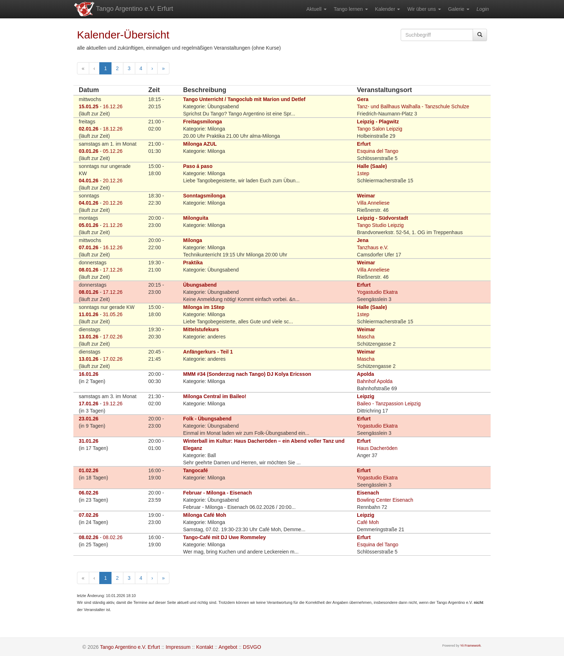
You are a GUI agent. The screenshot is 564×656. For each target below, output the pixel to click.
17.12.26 (113, 270)
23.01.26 (89, 419)
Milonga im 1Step (203, 307)
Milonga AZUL (200, 144)
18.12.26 (113, 129)
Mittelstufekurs (201, 329)
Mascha (365, 337)
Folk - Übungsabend (207, 419)
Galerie (458, 9)
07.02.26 (89, 515)
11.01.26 (89, 314)
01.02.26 (89, 470)
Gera (362, 99)
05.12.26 (113, 151)
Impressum (177, 647)
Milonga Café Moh (204, 515)
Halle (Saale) (372, 166)
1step (363, 173)
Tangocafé (195, 470)
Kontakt (204, 647)
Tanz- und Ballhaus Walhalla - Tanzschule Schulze (413, 106)
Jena (362, 240)
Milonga (192, 240)
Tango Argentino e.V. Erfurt (123, 9)
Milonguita (195, 218)
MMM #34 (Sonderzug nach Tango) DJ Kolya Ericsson (247, 374)
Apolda (365, 374)
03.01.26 (89, 151)
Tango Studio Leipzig (380, 225)
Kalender (387, 9)
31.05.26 (113, 314)
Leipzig (365, 396)
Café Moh (368, 522)
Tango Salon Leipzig (379, 129)
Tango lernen (351, 9)
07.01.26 (89, 247)
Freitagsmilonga (202, 121)
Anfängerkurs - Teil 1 (208, 352)
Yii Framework (470, 645)
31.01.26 (89, 441)
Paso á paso (198, 166)
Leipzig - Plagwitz (378, 121)
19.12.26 (113, 403)
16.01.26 (89, 374)
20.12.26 (113, 180)
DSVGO (252, 647)
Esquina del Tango (377, 151)
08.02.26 (89, 537)
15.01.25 (89, 106)
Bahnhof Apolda (374, 381)
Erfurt (363, 144)
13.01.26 (89, 337)
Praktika (193, 262)
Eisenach (368, 493)
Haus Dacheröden (377, 448)
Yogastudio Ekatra (377, 292)
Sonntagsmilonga (204, 196)
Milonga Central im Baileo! (214, 396)
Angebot (227, 647)
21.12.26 (113, 225)
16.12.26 (113, 106)
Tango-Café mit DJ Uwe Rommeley (224, 537)
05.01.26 (89, 225)
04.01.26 (89, 180)
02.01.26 (89, 129)
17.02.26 (113, 337)
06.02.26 (89, 493)
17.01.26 (89, 403)
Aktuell (316, 9)
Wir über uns (424, 9)
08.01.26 (89, 270)
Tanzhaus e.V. (372, 247)
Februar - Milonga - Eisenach (217, 493)
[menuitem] (316, 9)
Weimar (366, 196)
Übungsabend (200, 285)
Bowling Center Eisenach (385, 500)
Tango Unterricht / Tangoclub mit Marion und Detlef (244, 99)
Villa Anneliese (373, 203)
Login (483, 9)
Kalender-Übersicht (123, 35)
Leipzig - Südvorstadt (382, 218)
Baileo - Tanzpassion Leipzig (388, 403)
